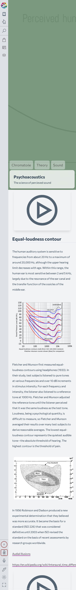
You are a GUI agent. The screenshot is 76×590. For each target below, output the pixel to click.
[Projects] (4, 55)
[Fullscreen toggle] (4, 585)
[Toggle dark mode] (4, 577)
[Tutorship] (4, 47)
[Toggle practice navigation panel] (4, 21)
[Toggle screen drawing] (4, 570)
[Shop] (4, 40)
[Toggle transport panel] (4, 552)
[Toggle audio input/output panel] (4, 560)
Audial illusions (21, 543)
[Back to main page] (4, 5)
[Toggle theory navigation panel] (4, 14)
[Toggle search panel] (4, 31)
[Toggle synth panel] (4, 544)
